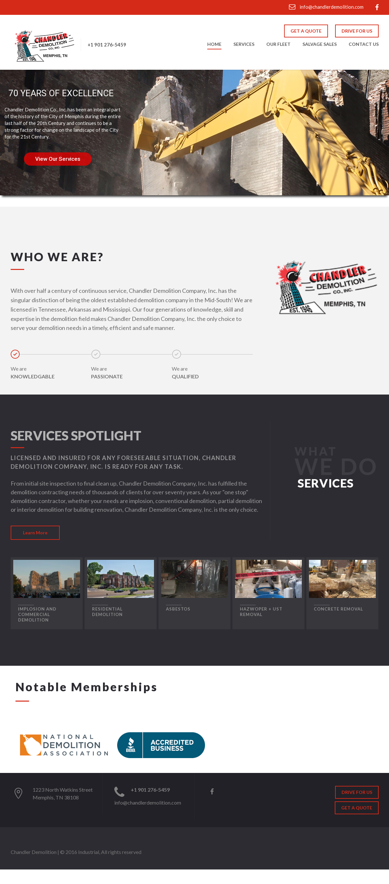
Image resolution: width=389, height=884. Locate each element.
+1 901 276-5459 (106, 44)
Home (214, 44)
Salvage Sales (319, 44)
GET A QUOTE (306, 31)
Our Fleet (278, 44)
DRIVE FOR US (357, 31)
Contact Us (364, 44)
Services (243, 44)
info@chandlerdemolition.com (326, 7)
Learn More (35, 532)
